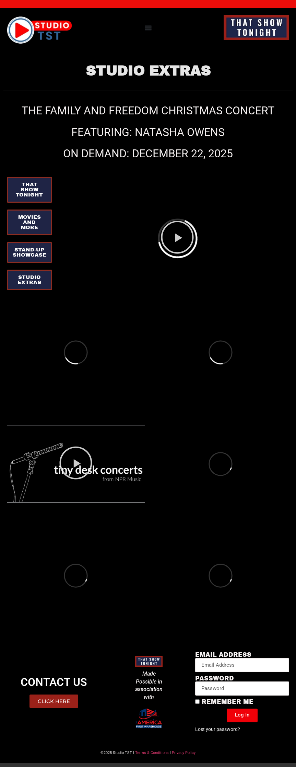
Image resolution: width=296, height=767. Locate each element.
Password (214, 679)
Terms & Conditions (152, 753)
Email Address (223, 655)
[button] (148, 27)
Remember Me (224, 702)
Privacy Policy (184, 753)
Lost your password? (217, 729)
